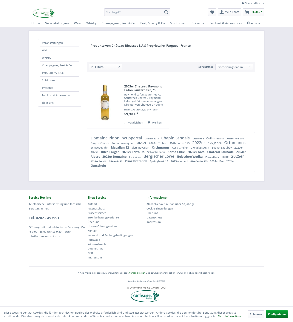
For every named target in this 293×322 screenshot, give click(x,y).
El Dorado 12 (116, 161)
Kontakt (92, 230)
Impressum (95, 257)
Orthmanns (215, 138)
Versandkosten (137, 272)
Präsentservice (97, 213)
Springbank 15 (159, 161)
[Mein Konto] (229, 12)
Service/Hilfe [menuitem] (252, 3)
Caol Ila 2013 (152, 138)
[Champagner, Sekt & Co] (118, 23)
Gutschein (98, 166)
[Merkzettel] (212, 12)
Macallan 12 (120, 147)
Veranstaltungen (52, 43)
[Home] (36, 23)
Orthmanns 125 (180, 143)
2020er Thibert (158, 143)
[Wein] (77, 23)
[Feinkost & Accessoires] (225, 23)
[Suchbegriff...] (137, 12)
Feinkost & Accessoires (56, 95)
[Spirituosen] (178, 23)
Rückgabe (94, 239)
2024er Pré (217, 161)
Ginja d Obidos (100, 143)
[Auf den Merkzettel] (155, 122)
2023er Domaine (114, 157)
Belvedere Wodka (190, 157)
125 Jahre (215, 143)
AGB (90, 253)
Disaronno (198, 138)
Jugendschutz (96, 208)
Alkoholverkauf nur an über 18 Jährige (170, 204)
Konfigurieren (277, 314)
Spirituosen (49, 80)
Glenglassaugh (200, 147)
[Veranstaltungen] (57, 23)
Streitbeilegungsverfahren (104, 217)
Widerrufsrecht (97, 244)
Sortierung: (205, 66)
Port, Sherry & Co (53, 73)
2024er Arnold (99, 161)
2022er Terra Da (133, 152)
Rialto (225, 156)
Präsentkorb (212, 156)
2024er (230, 161)
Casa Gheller (180, 147)
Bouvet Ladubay (222, 147)
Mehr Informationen (230, 316)
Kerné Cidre (177, 152)
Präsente (47, 88)
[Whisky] (91, 23)
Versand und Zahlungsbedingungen (110, 235)
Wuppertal (132, 138)
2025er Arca (196, 152)
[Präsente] (198, 23)
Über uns (48, 102)
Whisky (46, 58)
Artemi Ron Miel (235, 138)
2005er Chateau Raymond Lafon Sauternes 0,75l (143, 88)
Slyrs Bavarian (141, 147)
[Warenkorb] (253, 12)
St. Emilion (135, 156)
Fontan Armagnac (123, 143)
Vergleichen (133, 122)
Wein (45, 50)
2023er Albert (180, 161)
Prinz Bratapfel (136, 161)
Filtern (97, 67)
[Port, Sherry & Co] (152, 23)
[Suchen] (166, 12)
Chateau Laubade (220, 152)
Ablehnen (256, 314)
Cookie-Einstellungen (159, 208)
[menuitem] (137, 12)
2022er (199, 142)
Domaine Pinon (105, 138)
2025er (142, 143)
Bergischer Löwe (159, 156)
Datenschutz (95, 248)
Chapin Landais (176, 138)
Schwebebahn (100, 147)
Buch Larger (110, 152)
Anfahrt (92, 204)
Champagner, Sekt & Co (57, 65)
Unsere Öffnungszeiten (102, 226)
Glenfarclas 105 (199, 161)
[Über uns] (253, 23)
